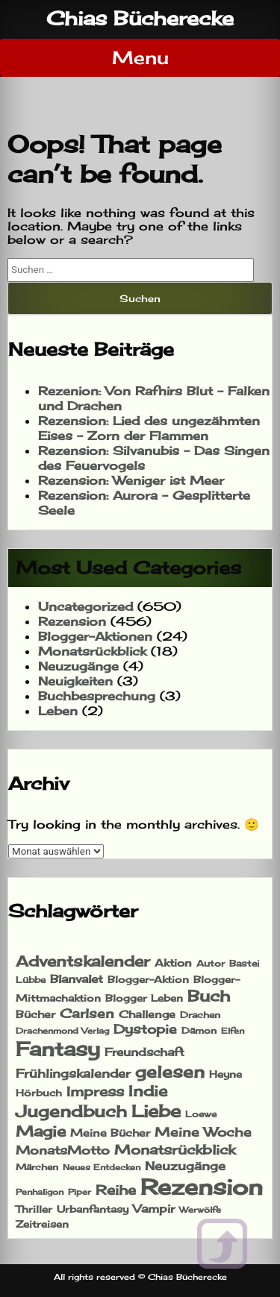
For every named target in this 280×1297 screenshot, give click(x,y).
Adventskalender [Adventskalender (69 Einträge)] (83, 961)
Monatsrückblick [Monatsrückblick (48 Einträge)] (174, 1149)
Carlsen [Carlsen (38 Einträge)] (87, 1013)
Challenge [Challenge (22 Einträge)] (147, 1014)
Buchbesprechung (96, 695)
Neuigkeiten (75, 680)
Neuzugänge (78, 666)
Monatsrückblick (92, 651)
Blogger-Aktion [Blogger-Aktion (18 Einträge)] (148, 979)
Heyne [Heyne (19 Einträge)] (225, 1074)
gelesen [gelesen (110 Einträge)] (170, 1071)
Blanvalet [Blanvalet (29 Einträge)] (76, 979)
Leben (58, 710)
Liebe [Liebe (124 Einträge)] (156, 1111)
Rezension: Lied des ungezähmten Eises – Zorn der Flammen (149, 428)
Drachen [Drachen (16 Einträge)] (200, 1014)
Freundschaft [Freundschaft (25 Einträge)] (144, 1052)
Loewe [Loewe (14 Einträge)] (201, 1113)
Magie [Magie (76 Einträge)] (41, 1131)
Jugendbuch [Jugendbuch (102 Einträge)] (71, 1111)
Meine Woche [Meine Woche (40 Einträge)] (203, 1132)
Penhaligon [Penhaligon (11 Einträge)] (39, 1192)
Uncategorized (85, 606)
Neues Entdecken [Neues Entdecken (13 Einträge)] (101, 1167)
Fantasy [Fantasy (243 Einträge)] (58, 1049)
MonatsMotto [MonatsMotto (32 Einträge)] (63, 1150)
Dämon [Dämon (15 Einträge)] (199, 1030)
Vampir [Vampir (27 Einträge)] (154, 1209)
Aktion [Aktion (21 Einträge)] (173, 963)
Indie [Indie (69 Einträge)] (147, 1091)
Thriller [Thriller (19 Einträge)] (34, 1209)
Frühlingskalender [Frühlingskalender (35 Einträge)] (73, 1073)
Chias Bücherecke (140, 18)
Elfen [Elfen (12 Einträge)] (232, 1031)
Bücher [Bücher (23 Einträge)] (35, 1014)
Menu (140, 57)
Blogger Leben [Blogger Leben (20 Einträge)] (144, 998)
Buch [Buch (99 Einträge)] (208, 995)
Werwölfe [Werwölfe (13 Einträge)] (200, 1210)
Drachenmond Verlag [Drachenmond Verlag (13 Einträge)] (62, 1031)
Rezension (72, 621)
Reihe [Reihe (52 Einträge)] (116, 1189)
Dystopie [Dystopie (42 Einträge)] (145, 1029)
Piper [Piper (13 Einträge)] (79, 1192)
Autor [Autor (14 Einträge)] (210, 963)
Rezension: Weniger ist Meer (131, 480)
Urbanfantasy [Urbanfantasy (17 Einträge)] (92, 1209)
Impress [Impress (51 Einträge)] (95, 1091)
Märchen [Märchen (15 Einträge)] (37, 1166)
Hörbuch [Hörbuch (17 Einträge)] (39, 1093)
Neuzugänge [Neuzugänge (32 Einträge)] (185, 1165)
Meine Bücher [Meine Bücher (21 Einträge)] (110, 1133)
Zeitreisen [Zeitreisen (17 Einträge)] (42, 1224)
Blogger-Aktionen (95, 636)
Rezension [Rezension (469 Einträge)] (201, 1186)
